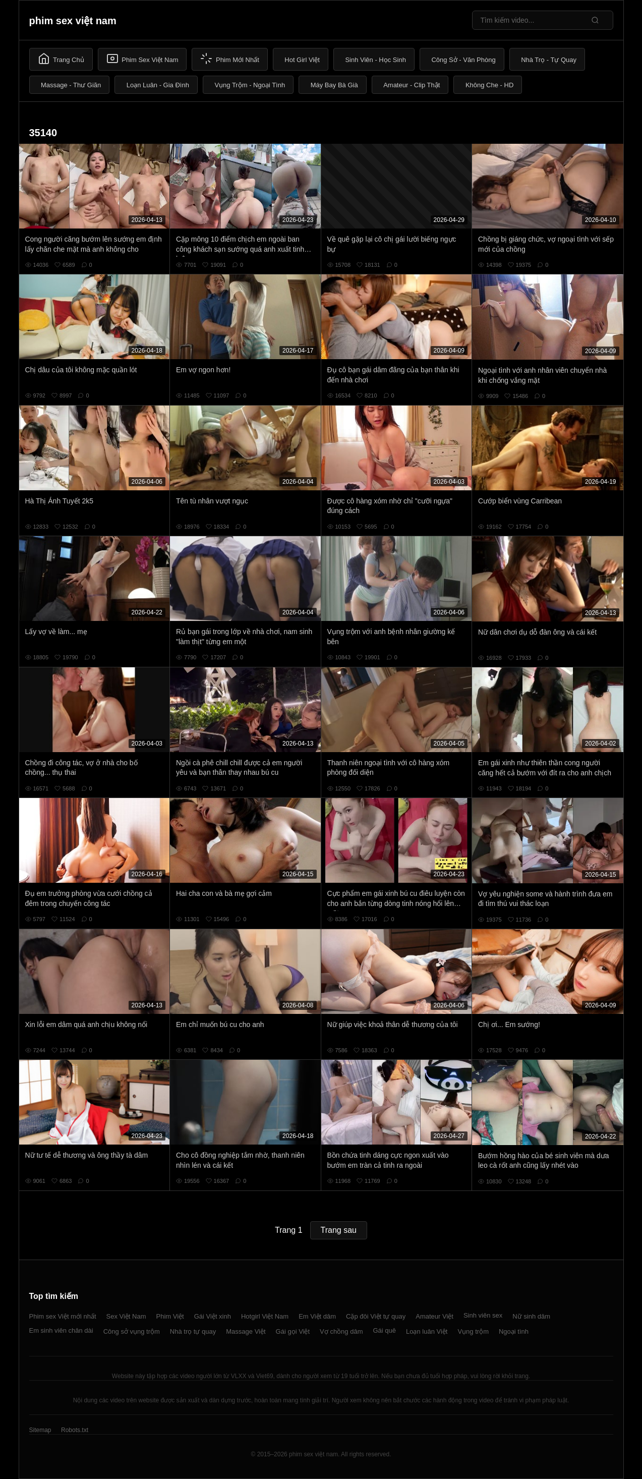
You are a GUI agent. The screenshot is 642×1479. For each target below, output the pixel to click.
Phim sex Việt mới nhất (62, 1316)
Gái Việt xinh (212, 1316)
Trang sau (339, 1230)
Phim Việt (170, 1316)
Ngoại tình (514, 1331)
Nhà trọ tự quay (193, 1331)
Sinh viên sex (482, 1315)
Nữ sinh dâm (531, 1316)
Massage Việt (245, 1331)
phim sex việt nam (72, 20)
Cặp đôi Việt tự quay (375, 1316)
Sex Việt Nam (126, 1316)
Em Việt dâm (317, 1316)
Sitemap (40, 1430)
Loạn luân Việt (426, 1331)
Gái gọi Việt (293, 1331)
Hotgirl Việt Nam (264, 1316)
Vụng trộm (473, 1331)
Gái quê (384, 1330)
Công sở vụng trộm (131, 1331)
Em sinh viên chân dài (61, 1330)
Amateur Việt (434, 1316)
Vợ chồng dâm (341, 1331)
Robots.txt (74, 1430)
